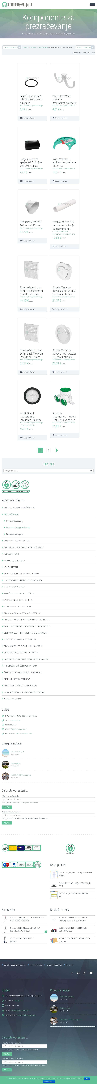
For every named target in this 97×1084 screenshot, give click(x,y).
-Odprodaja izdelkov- (14, 560)
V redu (87, 1078)
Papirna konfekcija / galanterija (20, 686)
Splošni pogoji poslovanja (14, 964)
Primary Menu (92, 4)
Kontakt (69, 964)
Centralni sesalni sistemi (17, 541)
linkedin (78, 973)
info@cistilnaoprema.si (18, 729)
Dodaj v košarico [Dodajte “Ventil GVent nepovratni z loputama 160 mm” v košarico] (28, 437)
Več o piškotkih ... (49, 1081)
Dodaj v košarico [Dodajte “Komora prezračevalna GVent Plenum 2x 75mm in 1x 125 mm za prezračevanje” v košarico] (61, 435)
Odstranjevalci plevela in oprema (21, 653)
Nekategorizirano (13, 699)
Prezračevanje (42, 47)
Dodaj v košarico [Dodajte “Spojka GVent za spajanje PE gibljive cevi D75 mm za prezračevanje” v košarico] (28, 181)
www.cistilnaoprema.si (24, 733)
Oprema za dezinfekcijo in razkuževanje (24, 547)
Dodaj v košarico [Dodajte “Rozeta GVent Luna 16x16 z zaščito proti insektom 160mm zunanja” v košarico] (28, 372)
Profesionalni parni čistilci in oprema (23, 580)
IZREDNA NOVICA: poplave (21, 775)
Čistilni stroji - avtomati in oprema (21, 574)
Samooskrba (15, 763)
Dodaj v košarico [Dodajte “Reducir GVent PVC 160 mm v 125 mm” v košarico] (28, 241)
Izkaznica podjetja (54, 964)
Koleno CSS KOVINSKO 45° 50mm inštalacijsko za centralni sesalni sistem (73, 920)
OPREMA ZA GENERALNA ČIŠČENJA (19, 508)
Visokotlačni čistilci (14, 587)
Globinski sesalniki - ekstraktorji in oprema (26, 633)
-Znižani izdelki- (11, 567)
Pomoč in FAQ (36, 964)
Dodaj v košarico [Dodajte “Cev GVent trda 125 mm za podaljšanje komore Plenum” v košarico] (61, 246)
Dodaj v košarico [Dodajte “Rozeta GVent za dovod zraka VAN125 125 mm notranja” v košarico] (61, 309)
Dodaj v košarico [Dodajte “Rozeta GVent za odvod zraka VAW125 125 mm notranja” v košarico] (61, 372)
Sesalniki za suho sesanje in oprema (22, 613)
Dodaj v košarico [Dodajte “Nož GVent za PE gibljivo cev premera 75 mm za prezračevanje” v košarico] (61, 181)
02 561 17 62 (16, 720)
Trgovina (33, 47)
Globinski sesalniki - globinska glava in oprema (27, 626)
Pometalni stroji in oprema (17, 606)
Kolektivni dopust (17, 752)
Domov (26, 47)
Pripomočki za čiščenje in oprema (20, 666)
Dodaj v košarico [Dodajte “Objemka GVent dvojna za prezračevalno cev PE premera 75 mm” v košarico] (61, 118)
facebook (72, 973)
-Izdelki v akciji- (11, 554)
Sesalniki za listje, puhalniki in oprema (23, 646)
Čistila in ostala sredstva (17, 679)
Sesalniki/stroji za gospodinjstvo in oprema (26, 659)
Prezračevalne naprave (15, 534)
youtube (91, 973)
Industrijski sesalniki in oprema (20, 639)
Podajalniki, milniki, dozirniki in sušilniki (24, 692)
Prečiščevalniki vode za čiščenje (20, 593)
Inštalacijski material (27, 425)
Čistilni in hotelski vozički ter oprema (23, 672)
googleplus (84, 973)
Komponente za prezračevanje (31, 105)
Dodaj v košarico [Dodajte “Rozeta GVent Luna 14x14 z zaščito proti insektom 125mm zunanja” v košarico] (28, 309)
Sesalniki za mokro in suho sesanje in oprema (26, 620)
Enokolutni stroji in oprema (18, 600)
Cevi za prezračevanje (60, 231)
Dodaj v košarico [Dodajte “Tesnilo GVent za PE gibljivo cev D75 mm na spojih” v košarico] (28, 118)
